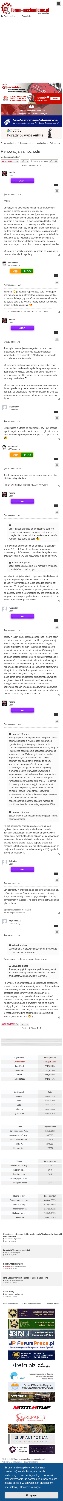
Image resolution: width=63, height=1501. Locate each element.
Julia (19, 1105)
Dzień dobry (8, 1292)
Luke (19, 1101)
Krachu (12, 172)
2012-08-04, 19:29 (12, 724)
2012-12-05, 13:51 (12, 883)
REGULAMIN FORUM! (13, 1264)
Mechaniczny (19, 1062)
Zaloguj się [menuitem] (25, 16)
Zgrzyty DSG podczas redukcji (16, 1250)
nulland (19, 1096)
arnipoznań (13, 263)
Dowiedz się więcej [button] (30, 1487)
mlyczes (19, 1109)
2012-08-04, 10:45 (12, 515)
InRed (19, 1075)
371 (46, 1079)
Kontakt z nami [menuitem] (53, 1304)
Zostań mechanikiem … (19, 1139)
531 (46, 1074)
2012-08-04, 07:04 (12, 468)
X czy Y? (19, 1144)
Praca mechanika (19, 1209)
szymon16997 (15, 921)
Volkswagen (16, 1252)
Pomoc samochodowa (19, 1200)
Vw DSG (7, 1252)
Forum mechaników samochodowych (29, 1459)
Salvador (13, 861)
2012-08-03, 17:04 (12, 342)
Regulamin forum (20, 1266)
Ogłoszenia (17, 1239)
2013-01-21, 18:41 (12, 935)
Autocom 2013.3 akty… (19, 1135)
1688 (45, 1062)
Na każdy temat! (19, 1213)
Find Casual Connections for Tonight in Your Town (25, 1278)
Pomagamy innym (19, 1183)
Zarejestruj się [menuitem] (8, 16)
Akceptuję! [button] (31, 1495)
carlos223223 (19, 1079)
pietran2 (7, 1280)
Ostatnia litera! (19, 1174)
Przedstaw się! (19, 1204)
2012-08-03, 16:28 (12, 194)
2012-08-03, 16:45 (12, 285)
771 (46, 1066)
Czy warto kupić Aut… (19, 1131)
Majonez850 (14, 407)
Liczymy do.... (19, 1148)
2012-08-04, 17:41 (12, 630)
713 (46, 1070)
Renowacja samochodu (20, 151)
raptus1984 (15, 157)
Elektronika (19, 1217)
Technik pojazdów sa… (19, 1178)
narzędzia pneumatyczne (14, 913)
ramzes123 (13, 608)
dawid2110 (19, 1066)
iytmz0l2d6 (19, 1113)
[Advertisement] (29, 49)
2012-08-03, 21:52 (12, 421)
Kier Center (8, 1239)
